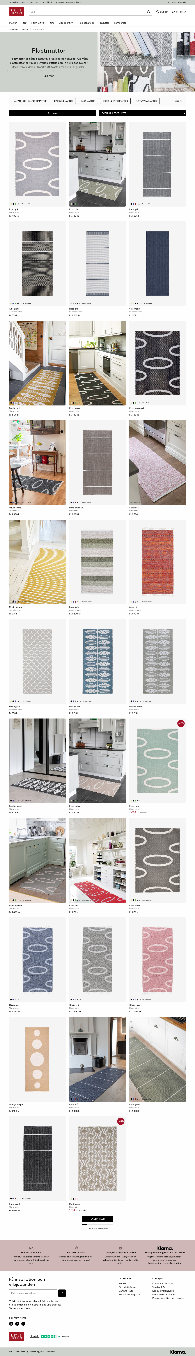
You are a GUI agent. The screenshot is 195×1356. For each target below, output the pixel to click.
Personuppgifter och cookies (168, 1298)
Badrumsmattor (63, 101)
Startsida (13, 29)
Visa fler (179, 100)
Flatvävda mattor (146, 101)
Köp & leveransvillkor (163, 1290)
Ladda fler (97, 1218)
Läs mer (49, 75)
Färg (24, 22)
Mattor (13, 22)
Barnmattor (88, 101)
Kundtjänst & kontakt (177, 2)
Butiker (123, 1283)
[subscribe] (62, 1293)
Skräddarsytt (66, 22)
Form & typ (37, 22)
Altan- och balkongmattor (30, 101)
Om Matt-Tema (127, 1287)
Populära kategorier (130, 1294)
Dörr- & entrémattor (115, 101)
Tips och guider (86, 22)
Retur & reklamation (163, 1294)
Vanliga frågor (126, 1290)
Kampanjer (120, 22)
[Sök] (148, 11)
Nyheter (104, 22)
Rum (51, 22)
